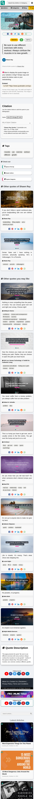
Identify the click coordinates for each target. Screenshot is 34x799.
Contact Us (14, 666)
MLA (8, 117)
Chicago (14, 117)
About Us (5, 666)
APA (20, 117)
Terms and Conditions (20, 669)
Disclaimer (22, 666)
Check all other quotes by (13, 66)
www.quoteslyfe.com (13, 673)
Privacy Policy (7, 669)
